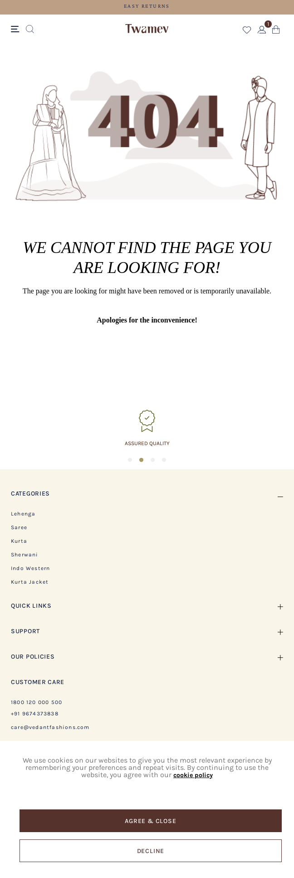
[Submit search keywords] (30, 29)
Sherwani (25, 554)
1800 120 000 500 (36, 702)
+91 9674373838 (35, 713)
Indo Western (30, 568)
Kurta (19, 541)
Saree (19, 527)
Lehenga (23, 514)
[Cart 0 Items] (276, 31)
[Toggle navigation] (16, 29)
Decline (151, 851)
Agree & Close (150, 821)
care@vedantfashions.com (50, 727)
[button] (247, 31)
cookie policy (193, 775)
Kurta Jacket (30, 582)
